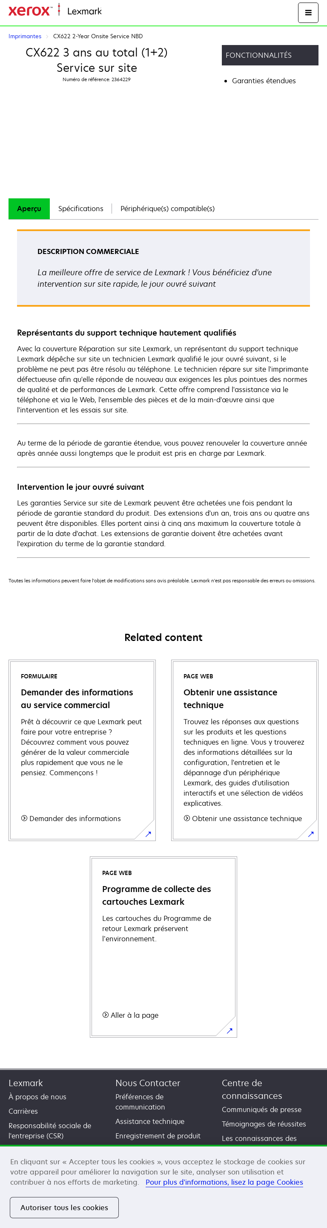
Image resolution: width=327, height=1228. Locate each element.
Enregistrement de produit (158, 1135)
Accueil (111, 12)
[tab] (29, 208)
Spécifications (80, 208)
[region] (163, 1186)
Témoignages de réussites (264, 1124)
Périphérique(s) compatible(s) (167, 208)
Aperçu (29, 208)
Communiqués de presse (261, 1109)
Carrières (23, 1111)
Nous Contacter (147, 1083)
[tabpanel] (163, 393)
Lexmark (26, 1083)
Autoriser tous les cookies (64, 1207)
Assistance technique (149, 1121)
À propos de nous (37, 1096)
